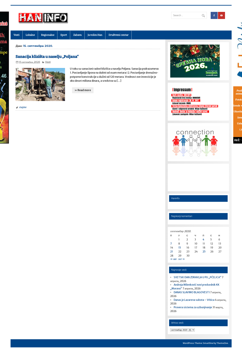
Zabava (77, 34)
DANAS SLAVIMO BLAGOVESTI (192, 292)
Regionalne (47, 34)
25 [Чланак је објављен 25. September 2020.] (204, 251)
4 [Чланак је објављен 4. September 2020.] (203, 239)
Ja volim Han (95, 34)
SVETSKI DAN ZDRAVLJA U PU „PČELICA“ (197, 277)
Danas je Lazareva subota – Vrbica (194, 299)
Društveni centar (119, 34)
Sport (63, 34)
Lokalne (30, 34)
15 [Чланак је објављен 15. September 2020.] (179, 247)
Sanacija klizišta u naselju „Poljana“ (47, 56)
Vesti (16, 34)
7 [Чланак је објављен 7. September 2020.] (171, 243)
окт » (181, 259)
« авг (173, 259)
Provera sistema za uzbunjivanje (193, 307)
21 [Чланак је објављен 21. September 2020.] (171, 251)
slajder (23, 107)
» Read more (83, 90)
